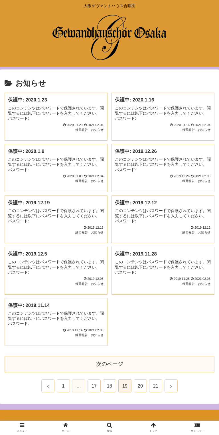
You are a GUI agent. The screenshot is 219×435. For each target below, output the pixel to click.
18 (109, 386)
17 (94, 386)
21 (155, 386)
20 (140, 386)
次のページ (109, 364)
